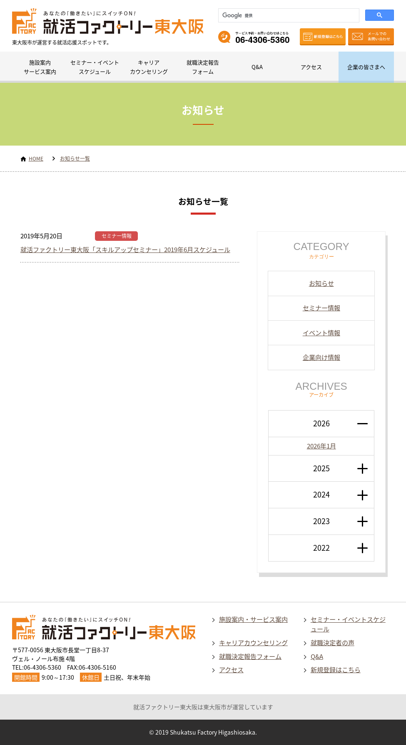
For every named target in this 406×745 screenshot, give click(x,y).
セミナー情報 (117, 236)
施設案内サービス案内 (40, 67)
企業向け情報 (321, 357)
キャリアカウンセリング (149, 67)
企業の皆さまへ (366, 67)
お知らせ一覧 (75, 158)
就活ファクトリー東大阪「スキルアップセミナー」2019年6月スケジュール (125, 249)
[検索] (288, 15)
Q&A (257, 67)
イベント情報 (321, 332)
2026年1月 (321, 445)
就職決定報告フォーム (203, 67)
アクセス (311, 67)
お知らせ (321, 283)
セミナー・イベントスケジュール (94, 67)
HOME (36, 158)
